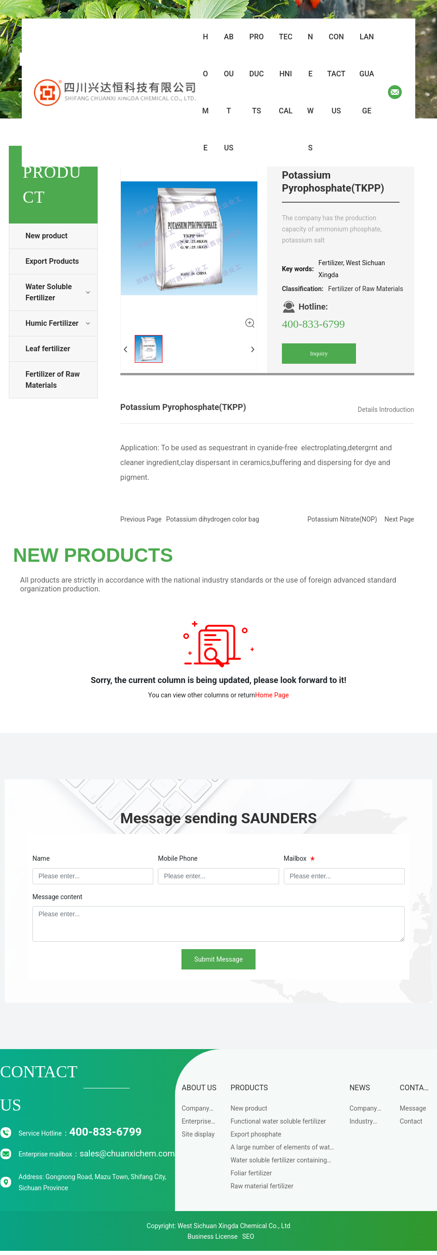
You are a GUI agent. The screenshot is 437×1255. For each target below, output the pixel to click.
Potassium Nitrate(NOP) (342, 519)
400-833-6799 (313, 324)
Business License (212, 1236)
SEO (248, 1236)
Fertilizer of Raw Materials (365, 288)
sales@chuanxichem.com (127, 1153)
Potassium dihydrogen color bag (212, 519)
